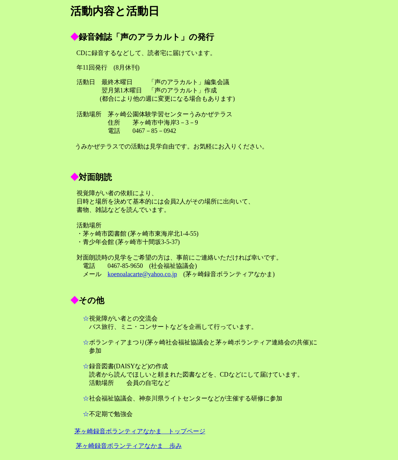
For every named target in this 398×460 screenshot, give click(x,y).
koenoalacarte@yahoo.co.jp (142, 274)
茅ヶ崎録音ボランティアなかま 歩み (129, 445)
